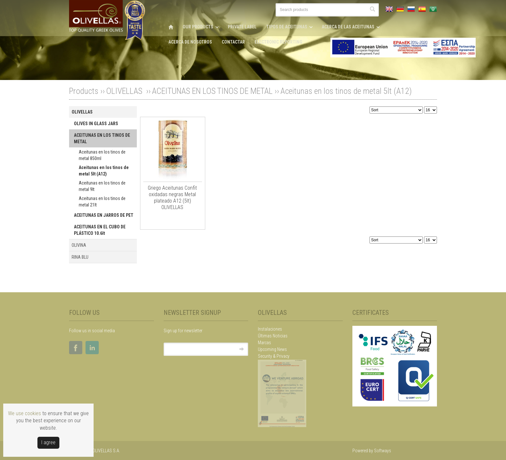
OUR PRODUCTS (198, 26)
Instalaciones (270, 329)
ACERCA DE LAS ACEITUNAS (348, 26)
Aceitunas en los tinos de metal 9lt (102, 186)
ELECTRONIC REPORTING (278, 42)
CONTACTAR (233, 42)
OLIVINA (79, 245)
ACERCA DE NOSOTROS (190, 42)
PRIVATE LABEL (242, 26)
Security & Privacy (273, 356)
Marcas (264, 342)
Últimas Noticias (273, 335)
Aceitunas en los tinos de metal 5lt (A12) (346, 91)
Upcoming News (272, 349)
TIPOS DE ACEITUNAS (286, 26)
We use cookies (24, 413)
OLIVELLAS (125, 91)
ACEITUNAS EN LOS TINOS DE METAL (212, 91)
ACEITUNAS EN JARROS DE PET (103, 215)
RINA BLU (80, 257)
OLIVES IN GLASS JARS (96, 123)
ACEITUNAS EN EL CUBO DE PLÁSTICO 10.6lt (100, 230)
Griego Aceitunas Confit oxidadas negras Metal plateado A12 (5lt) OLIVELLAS (172, 197)
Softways (382, 450)
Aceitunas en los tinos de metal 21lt (102, 201)
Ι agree (48, 442)
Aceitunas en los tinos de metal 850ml (102, 155)
